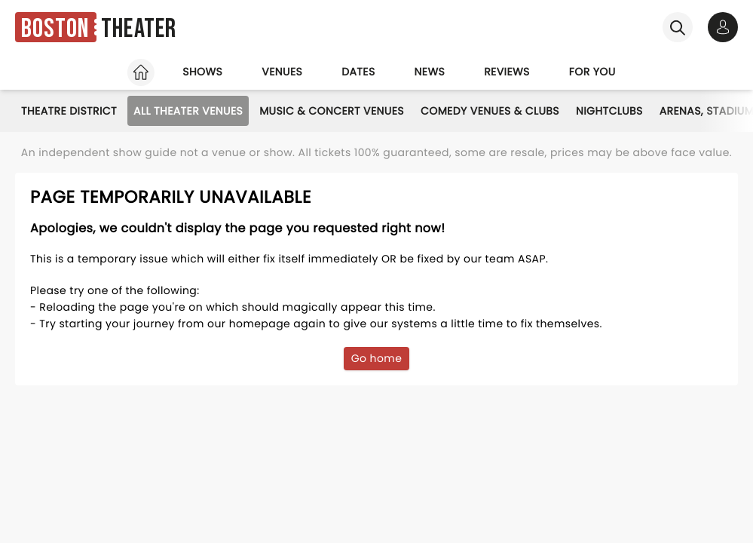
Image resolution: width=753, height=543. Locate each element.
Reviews (507, 71)
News (430, 71)
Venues (282, 71)
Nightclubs (609, 110)
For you (592, 71)
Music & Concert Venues (331, 110)
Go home (377, 358)
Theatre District (69, 110)
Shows (202, 71)
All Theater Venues (188, 110)
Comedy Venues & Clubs (490, 110)
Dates (358, 71)
